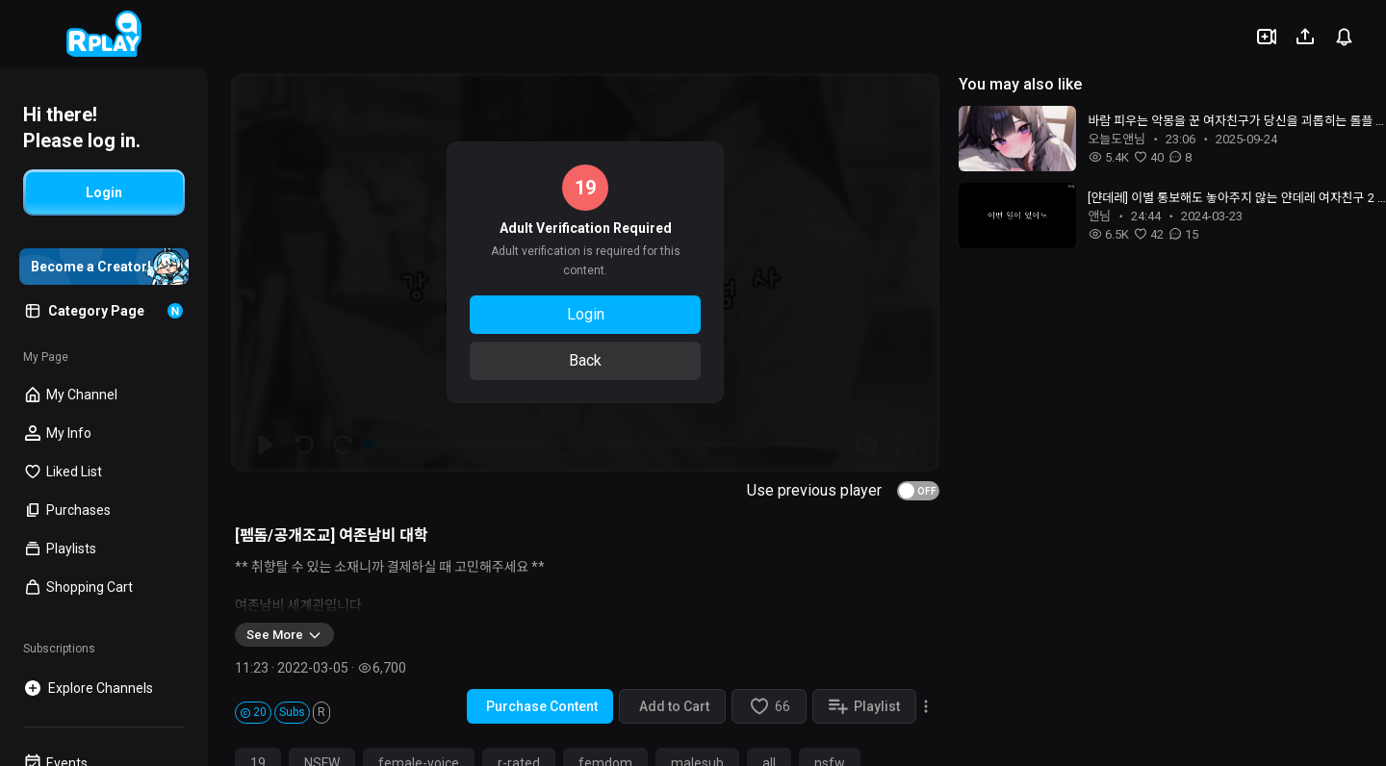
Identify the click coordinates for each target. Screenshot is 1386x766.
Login (585, 314)
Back (585, 360)
